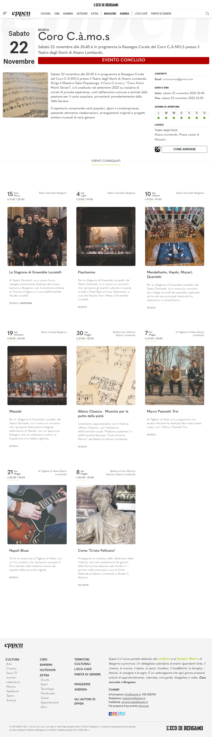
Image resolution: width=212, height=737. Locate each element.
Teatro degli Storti (166, 130)
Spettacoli (12, 691)
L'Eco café (83, 669)
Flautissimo (86, 272)
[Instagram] (115, 713)
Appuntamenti (50, 702)
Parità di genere (87, 674)
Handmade (48, 693)
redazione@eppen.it (133, 698)
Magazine (82, 684)
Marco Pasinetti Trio (162, 411)
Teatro (10, 695)
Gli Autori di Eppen (84, 701)
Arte (9, 664)
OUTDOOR (82, 13)
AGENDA (124, 13)
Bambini (46, 665)
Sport (44, 684)
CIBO (57, 13)
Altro (44, 707)
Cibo (43, 659)
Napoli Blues (19, 551)
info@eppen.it (133, 694)
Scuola (45, 680)
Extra (44, 675)
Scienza (11, 700)
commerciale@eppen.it (134, 702)
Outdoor (47, 670)
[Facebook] (110, 713)
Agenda (80, 689)
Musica (43, 30)
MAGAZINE (110, 13)
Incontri (83, 585)
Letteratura (13, 682)
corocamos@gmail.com (178, 79)
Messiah (15, 411)
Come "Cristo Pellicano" (96, 551)
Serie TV (11, 673)
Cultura (12, 659)
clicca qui (143, 705)
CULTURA (46, 13)
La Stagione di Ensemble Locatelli (35, 272)
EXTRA (94, 13)
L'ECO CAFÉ (141, 13)
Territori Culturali (82, 662)
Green (45, 698)
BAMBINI (68, 13)
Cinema (11, 668)
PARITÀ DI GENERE (161, 13)
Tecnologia (47, 689)
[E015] (121, 713)
